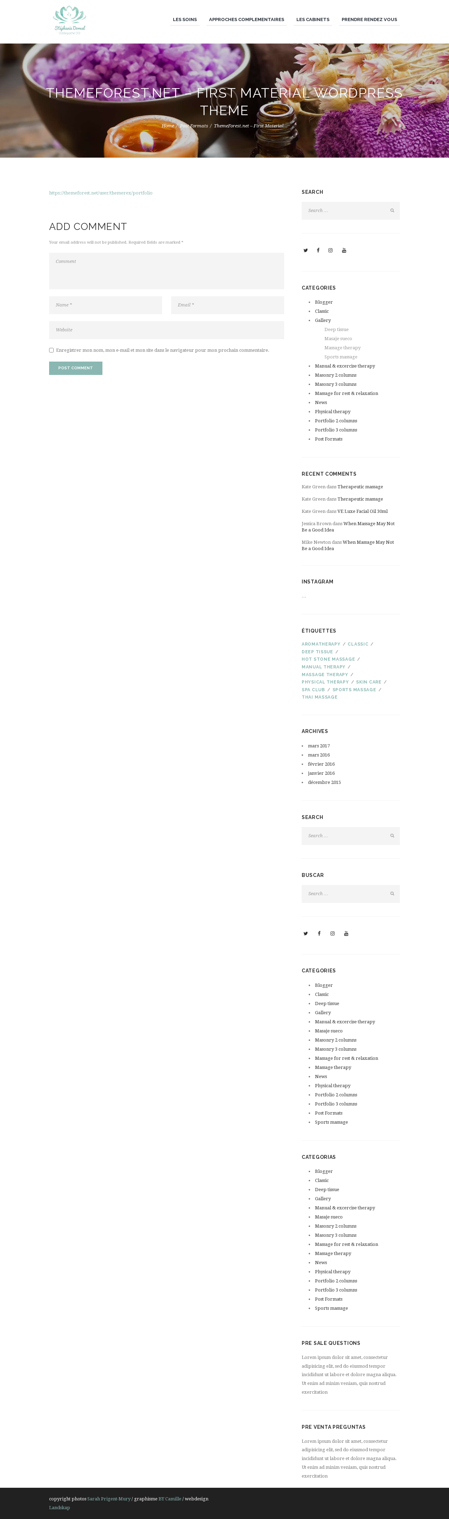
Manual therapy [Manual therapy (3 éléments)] (324, 667)
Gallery (323, 320)
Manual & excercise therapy (345, 366)
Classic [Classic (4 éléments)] (358, 644)
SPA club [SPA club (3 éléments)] (313, 689)
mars (319, 745)
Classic (322, 311)
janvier (321, 773)
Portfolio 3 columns (336, 429)
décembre (324, 782)
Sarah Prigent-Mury (108, 1498)
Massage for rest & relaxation (346, 393)
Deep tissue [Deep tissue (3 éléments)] (317, 651)
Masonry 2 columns (335, 375)
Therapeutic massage (360, 486)
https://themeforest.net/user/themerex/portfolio (101, 193)
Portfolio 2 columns (336, 420)
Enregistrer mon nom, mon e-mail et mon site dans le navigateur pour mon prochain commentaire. (162, 350)
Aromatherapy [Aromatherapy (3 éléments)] (321, 644)
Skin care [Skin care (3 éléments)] (368, 682)
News (321, 402)
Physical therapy (332, 411)
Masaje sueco (338, 338)
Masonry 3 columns (335, 384)
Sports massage (340, 356)
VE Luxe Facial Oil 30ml (362, 511)
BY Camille (170, 1498)
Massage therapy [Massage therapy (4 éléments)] (325, 674)
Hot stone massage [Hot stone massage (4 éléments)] (328, 659)
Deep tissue (336, 329)
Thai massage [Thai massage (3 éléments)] (320, 697)
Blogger (324, 302)
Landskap (59, 1507)
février (321, 764)
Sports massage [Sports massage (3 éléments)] (354, 689)
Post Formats (194, 125)
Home (168, 125)
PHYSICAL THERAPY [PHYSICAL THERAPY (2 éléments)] (325, 682)
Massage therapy (342, 347)
